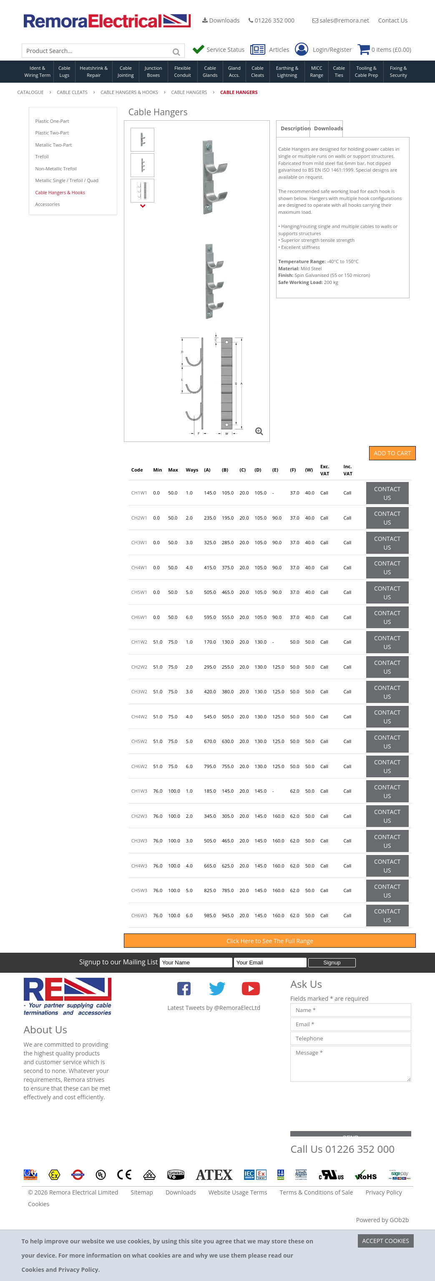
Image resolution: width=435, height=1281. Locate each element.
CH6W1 (139, 617)
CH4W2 (139, 716)
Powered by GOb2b (382, 1220)
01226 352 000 (271, 20)
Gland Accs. (234, 71)
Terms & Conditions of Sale (316, 1192)
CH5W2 (139, 741)
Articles (270, 49)
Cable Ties (339, 71)
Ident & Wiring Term (38, 71)
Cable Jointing (126, 71)
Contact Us (393, 20)
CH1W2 (139, 642)
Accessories (47, 204)
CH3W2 (139, 691)
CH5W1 (139, 592)
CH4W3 (139, 865)
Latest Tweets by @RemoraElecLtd (213, 1008)
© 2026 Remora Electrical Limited (73, 1192)
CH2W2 (139, 667)
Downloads (221, 20)
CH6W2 (139, 766)
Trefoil (42, 156)
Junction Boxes (153, 71)
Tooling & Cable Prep (366, 71)
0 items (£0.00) (384, 49)
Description (295, 128)
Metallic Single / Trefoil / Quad (67, 180)
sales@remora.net (340, 20)
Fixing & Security (398, 71)
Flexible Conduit (182, 71)
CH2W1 (139, 518)
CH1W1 (139, 493)
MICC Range (316, 71)
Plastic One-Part (52, 121)
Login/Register (323, 49)
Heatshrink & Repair (94, 71)
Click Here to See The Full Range (269, 941)
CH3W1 (139, 542)
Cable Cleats (257, 71)
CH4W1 (139, 567)
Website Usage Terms (238, 1192)
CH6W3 (139, 915)
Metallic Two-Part (53, 145)
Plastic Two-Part (52, 132)
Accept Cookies (385, 1241)
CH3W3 (139, 840)
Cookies (38, 1204)
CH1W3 (139, 791)
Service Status (219, 49)
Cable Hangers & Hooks (60, 192)
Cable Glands (210, 71)
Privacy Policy (383, 1192)
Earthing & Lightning (287, 71)
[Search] (176, 50)
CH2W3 (139, 816)
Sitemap (142, 1192)
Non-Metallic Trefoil (56, 168)
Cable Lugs (64, 71)
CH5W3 (139, 890)
